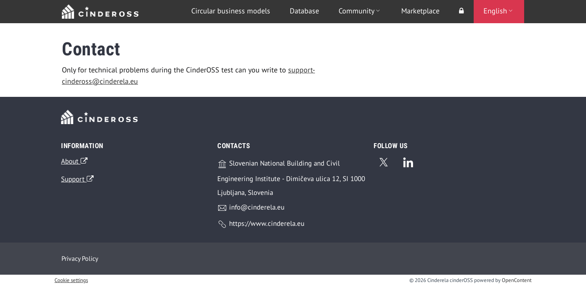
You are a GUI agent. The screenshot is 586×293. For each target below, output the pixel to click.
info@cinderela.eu (250, 208)
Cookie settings (71, 280)
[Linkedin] (408, 161)
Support (77, 179)
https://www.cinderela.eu (260, 224)
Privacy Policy (79, 258)
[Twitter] (383, 161)
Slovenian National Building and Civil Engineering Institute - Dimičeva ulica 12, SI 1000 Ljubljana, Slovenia (291, 178)
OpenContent (516, 280)
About (74, 161)
